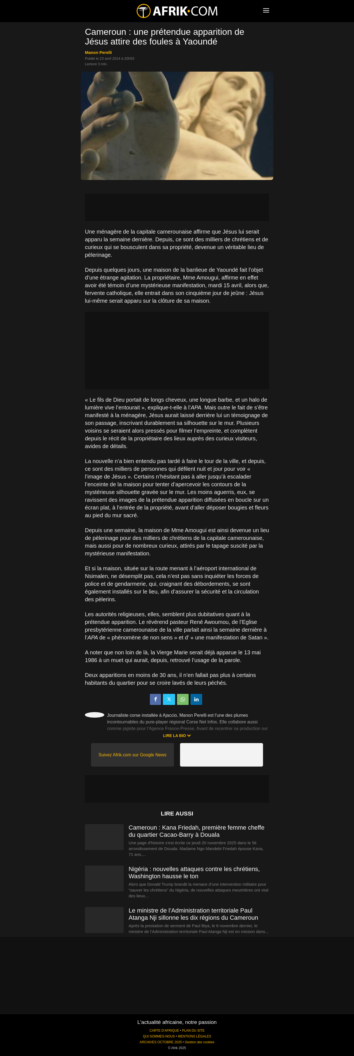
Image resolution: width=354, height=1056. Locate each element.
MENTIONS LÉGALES (194, 1036)
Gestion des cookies (199, 1042)
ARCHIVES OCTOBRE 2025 (161, 1042)
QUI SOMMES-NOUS (159, 1036)
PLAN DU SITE (193, 1031)
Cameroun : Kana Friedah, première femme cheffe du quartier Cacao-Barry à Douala (196, 831)
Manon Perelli (98, 52)
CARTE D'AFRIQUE (164, 1031)
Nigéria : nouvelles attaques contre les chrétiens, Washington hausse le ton (194, 873)
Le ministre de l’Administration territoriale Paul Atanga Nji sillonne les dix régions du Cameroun (194, 914)
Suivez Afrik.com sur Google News (132, 754)
